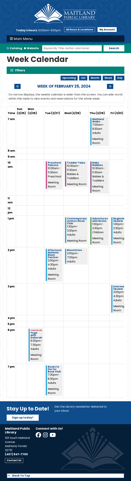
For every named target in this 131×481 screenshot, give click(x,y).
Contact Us (14, 460)
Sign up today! (22, 418)
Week (108, 78)
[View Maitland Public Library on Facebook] (39, 436)
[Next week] (110, 86)
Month (95, 78)
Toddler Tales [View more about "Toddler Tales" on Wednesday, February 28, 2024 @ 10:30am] (76, 163)
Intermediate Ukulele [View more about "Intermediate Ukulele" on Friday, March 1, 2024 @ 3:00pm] (122, 287)
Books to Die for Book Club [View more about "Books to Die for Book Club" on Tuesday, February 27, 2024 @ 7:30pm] (54, 369)
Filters (21, 70)
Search (114, 48)
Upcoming (69, 78)
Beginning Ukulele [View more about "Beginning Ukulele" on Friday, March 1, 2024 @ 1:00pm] (120, 219)
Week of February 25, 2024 (64, 86)
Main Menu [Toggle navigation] (21, 38)
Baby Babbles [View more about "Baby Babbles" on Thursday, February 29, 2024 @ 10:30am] (97, 164)
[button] (38, 30)
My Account (107, 29)
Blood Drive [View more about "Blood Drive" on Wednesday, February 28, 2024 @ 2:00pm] (74, 250)
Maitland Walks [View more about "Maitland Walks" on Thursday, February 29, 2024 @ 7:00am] (98, 120)
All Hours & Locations (79, 29)
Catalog (16, 48)
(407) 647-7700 (16, 454)
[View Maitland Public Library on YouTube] (53, 436)
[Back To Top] (65, 475)
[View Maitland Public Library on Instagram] (45, 436)
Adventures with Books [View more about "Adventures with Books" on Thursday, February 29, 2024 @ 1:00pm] (100, 219)
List (83, 78)
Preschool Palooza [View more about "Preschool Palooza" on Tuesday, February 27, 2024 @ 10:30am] (54, 164)
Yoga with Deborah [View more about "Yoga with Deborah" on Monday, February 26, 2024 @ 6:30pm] (36, 335)
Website (33, 48)
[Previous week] (17, 86)
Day (119, 78)
